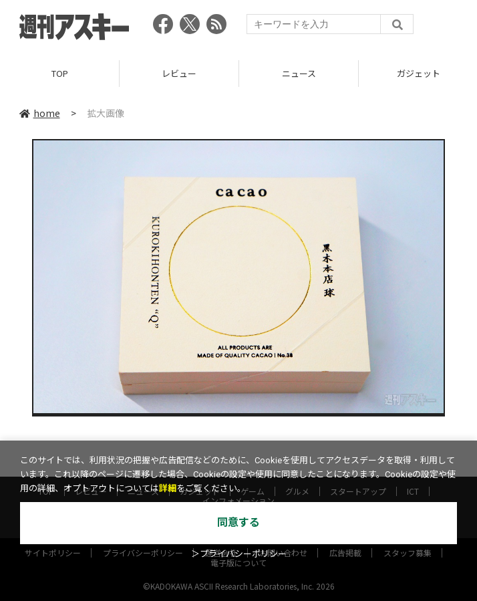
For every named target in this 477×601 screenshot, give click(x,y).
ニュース (299, 73)
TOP (59, 73)
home (39, 113)
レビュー (179, 73)
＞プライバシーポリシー (239, 554)
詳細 (167, 488)
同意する (238, 522)
